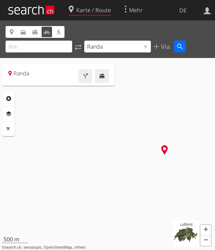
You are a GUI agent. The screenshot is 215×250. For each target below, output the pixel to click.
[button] (205, 230)
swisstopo (33, 247)
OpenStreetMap (58, 247)
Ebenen (9, 114)
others (80, 247)
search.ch (13, 247)
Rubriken (9, 98)
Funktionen (9, 129)
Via (164, 46)
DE (183, 10)
